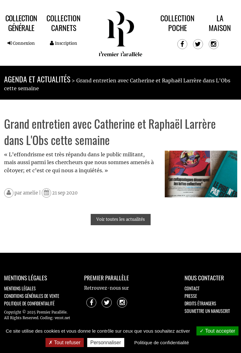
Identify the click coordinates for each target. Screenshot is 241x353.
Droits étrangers (200, 303)
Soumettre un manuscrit (207, 311)
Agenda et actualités (37, 79)
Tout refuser (65, 342)
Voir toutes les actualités (120, 219)
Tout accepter (217, 331)
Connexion (21, 43)
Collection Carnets (63, 22)
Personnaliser (105, 342)
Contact (192, 288)
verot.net (62, 318)
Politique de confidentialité (29, 303)
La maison (220, 22)
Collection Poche (177, 22)
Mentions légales (20, 288)
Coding (46, 318)
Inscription (63, 43)
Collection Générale (21, 22)
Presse (191, 296)
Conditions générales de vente (31, 296)
